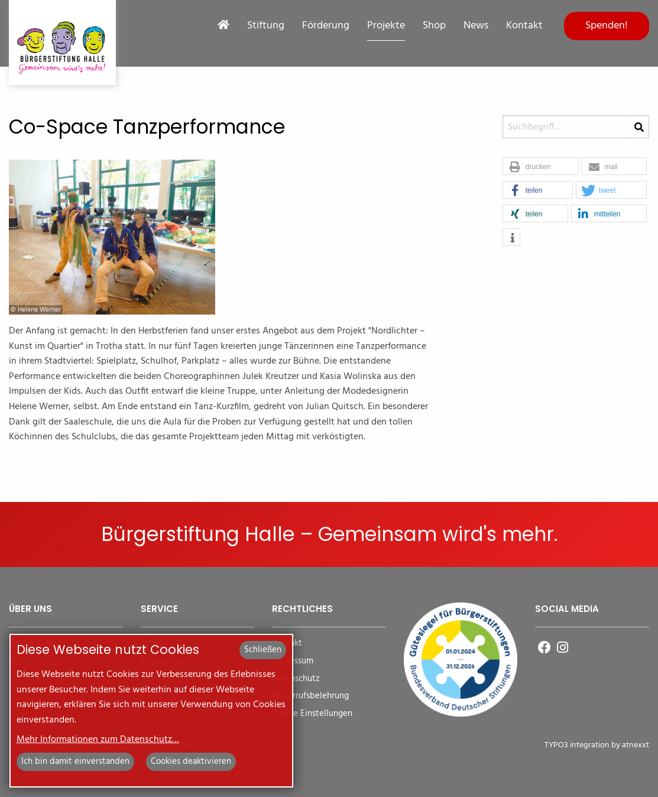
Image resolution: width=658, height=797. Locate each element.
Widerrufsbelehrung (310, 696)
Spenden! (606, 25)
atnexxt (635, 745)
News (475, 26)
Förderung (325, 26)
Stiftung (265, 26)
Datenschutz (296, 679)
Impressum (292, 661)
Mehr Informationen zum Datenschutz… (98, 739)
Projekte (386, 26)
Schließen (262, 650)
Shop (434, 26)
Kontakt (524, 26)
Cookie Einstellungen (312, 713)
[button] (540, 167)
